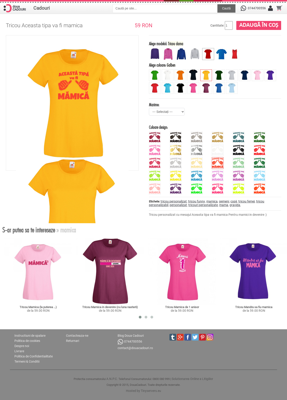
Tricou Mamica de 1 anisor (182, 307)
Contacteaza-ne (77, 335)
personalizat (178, 205)
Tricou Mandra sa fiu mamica (253, 307)
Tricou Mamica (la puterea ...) (38, 307)
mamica (212, 201)
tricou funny (196, 201)
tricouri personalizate (203, 205)
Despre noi (21, 346)
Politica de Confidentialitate (33, 356)
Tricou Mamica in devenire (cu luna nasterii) (110, 307)
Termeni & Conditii (26, 361)
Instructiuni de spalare (30, 335)
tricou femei (246, 201)
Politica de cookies (27, 341)
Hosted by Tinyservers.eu (143, 391)
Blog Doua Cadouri (131, 335)
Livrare (19, 351)
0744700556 (130, 342)
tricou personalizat (174, 201)
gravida (235, 205)
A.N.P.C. (112, 379)
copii (233, 201)
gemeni (224, 201)
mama (223, 205)
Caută (226, 8)
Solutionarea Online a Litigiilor (192, 379)
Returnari (72, 341)
